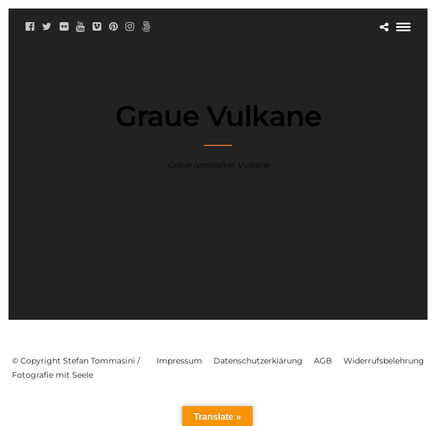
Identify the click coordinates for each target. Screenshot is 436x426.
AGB (323, 361)
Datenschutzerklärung (258, 361)
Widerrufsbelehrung (383, 361)
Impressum (179, 361)
